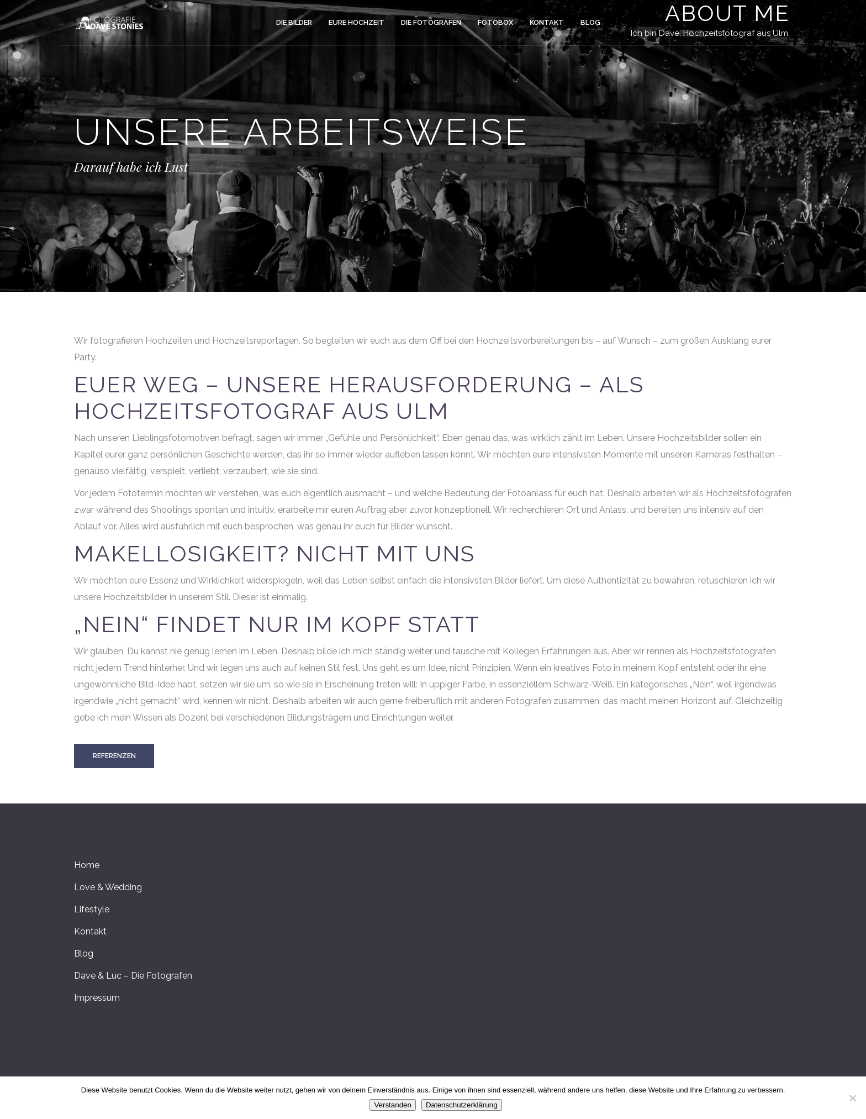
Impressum (97, 997)
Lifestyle (91, 909)
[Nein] (852, 1098)
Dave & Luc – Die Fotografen (133, 975)
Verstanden (392, 1105)
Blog (83, 953)
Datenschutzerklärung (462, 1105)
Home (86, 865)
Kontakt (90, 931)
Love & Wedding (108, 887)
